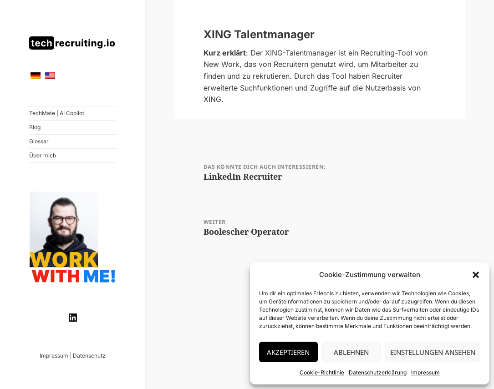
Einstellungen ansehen (432, 352)
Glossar (39, 141)
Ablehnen (351, 352)
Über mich (42, 155)
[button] (475, 274)
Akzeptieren (288, 352)
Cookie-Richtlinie (322, 372)
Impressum (425, 372)
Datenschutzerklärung (378, 372)
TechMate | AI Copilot (56, 113)
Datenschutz (89, 355)
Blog (35, 127)
